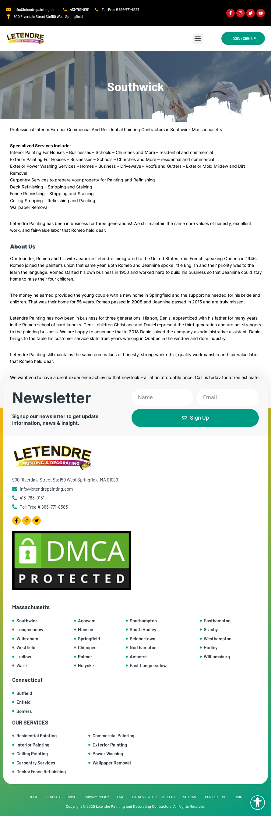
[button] (198, 39)
